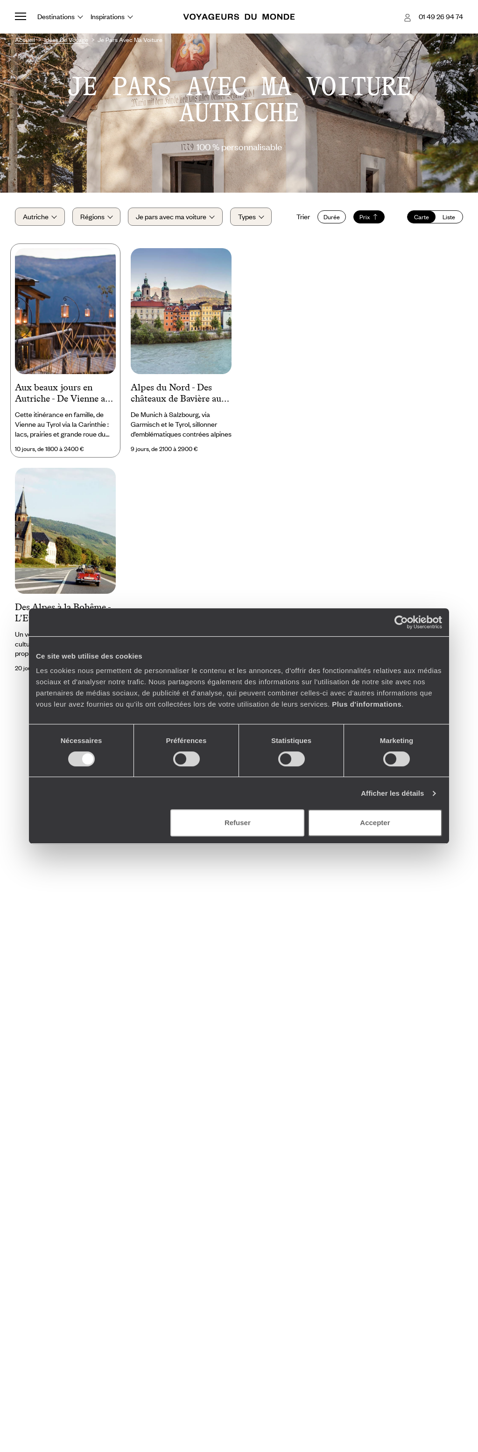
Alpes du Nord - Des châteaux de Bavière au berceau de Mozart (176, 394)
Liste (449, 217)
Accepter (375, 823)
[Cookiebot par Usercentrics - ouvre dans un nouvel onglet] (401, 622)
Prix (369, 217)
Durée (331, 217)
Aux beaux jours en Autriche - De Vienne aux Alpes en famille (65, 394)
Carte (421, 217)
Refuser (238, 823)
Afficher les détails (392, 793)
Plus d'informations (366, 704)
